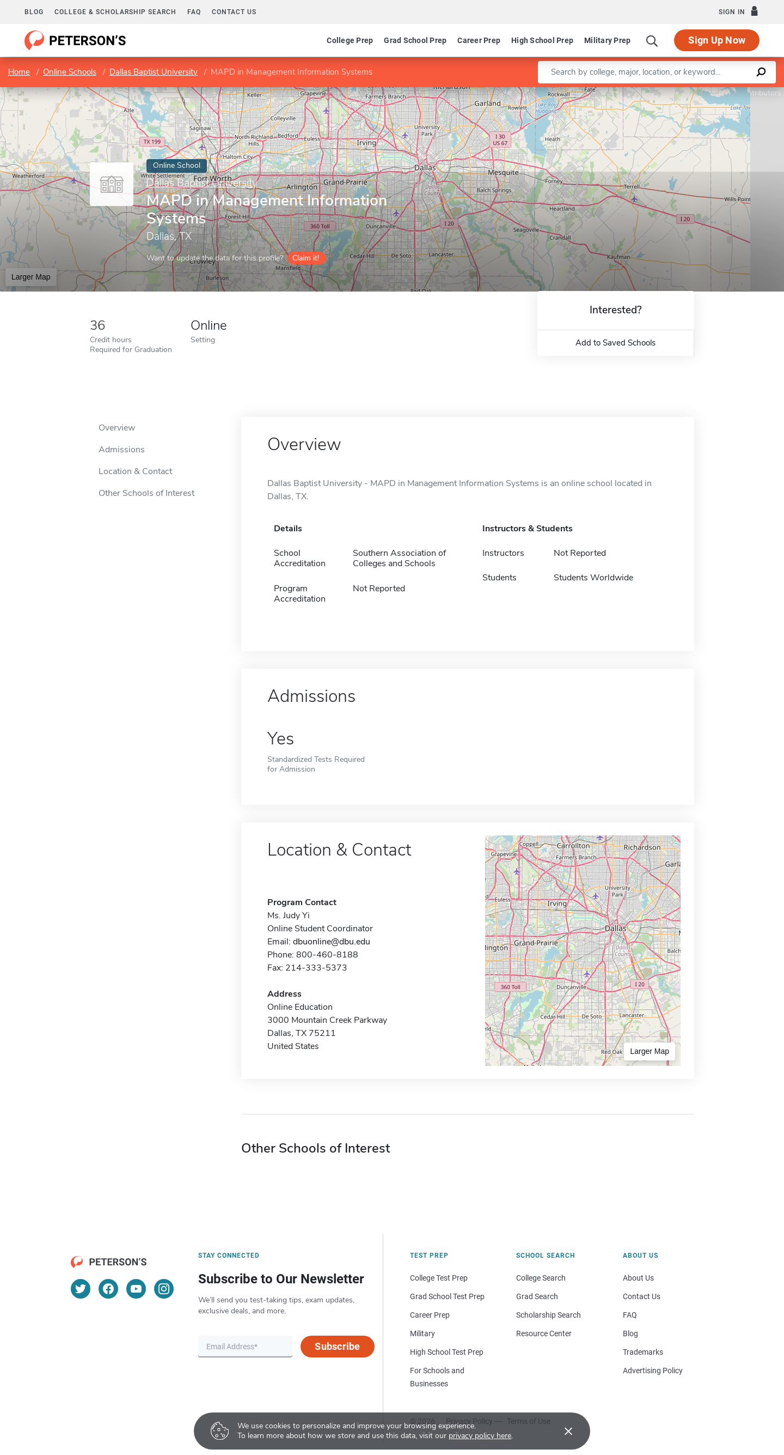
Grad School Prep (415, 40)
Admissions (122, 450)
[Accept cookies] (560, 1431)
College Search (541, 1278)
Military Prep (607, 40)
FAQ (194, 12)
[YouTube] (136, 1289)
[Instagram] (164, 1289)
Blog (34, 12)
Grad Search (537, 1296)
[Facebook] (108, 1289)
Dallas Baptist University (153, 71)
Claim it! (305, 258)
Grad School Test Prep (447, 1296)
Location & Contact (135, 471)
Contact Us (641, 1296)
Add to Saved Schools (615, 342)
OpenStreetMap (710, 93)
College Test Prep (439, 1278)
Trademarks (643, 1352)
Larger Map (31, 276)
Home (19, 71)
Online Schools (69, 71)
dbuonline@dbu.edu (331, 942)
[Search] (652, 40)
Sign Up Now (716, 40)
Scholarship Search (548, 1315)
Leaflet (657, 93)
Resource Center (544, 1333)
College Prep (350, 40)
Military (422, 1333)
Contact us (234, 12)
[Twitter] (80, 1289)
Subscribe (337, 1346)
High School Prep (542, 40)
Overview (117, 428)
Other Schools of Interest (146, 493)
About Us (638, 1278)
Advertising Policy (653, 1370)
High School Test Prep (446, 1352)
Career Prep (478, 40)
